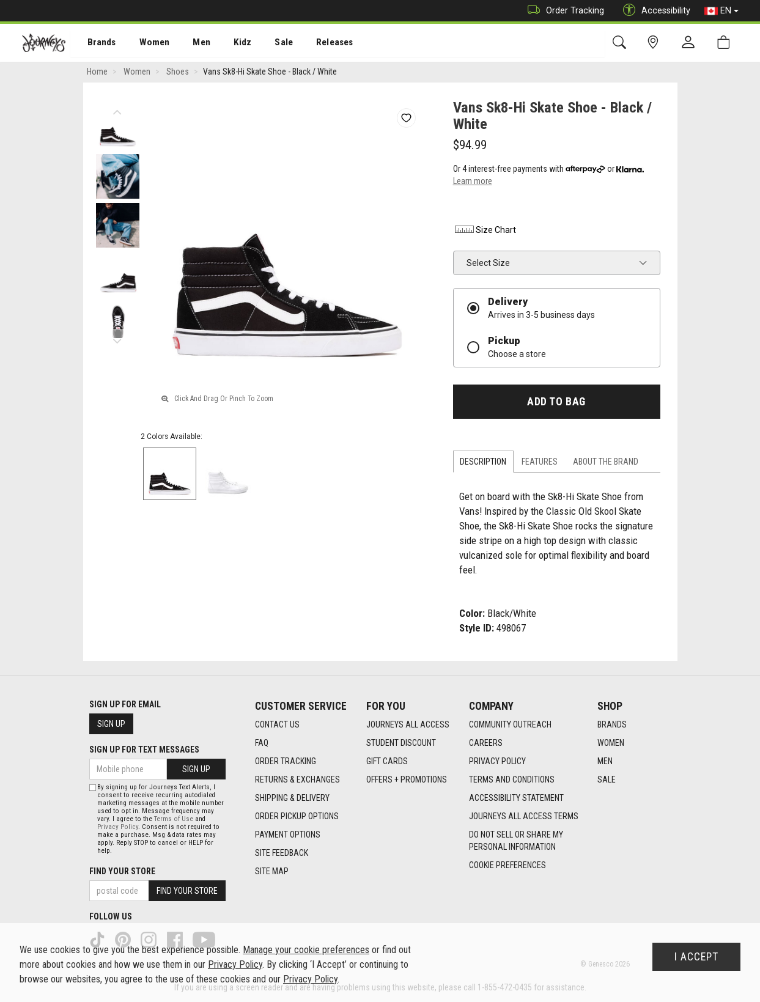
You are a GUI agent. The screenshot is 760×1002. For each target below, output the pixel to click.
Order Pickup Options (297, 817)
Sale (268, 43)
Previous (117, 110)
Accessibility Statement (516, 798)
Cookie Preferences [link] (507, 866)
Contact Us (277, 725)
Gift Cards (387, 762)
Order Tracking (563, 10)
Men (189, 43)
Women (145, 43)
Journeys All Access (407, 725)
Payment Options (287, 835)
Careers (486, 743)
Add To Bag (556, 403)
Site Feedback (281, 853)
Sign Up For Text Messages (144, 749)
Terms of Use (173, 819)
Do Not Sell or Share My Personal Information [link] (516, 841)
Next (117, 339)
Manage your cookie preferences (306, 950)
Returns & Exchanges (297, 780)
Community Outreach (510, 725)
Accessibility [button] (653, 10)
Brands (94, 43)
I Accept (696, 957)
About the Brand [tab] (605, 463)
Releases (316, 43)
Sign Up (111, 724)
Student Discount (401, 743)
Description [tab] (483, 463)
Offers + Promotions (406, 780)
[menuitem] (95, 43)
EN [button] (721, 11)
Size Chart (484, 231)
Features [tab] (540, 463)
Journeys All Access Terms (523, 817)
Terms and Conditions (512, 780)
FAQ (261, 743)
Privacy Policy (497, 762)
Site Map (272, 872)
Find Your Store (122, 871)
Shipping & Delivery (292, 798)
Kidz (229, 43)
